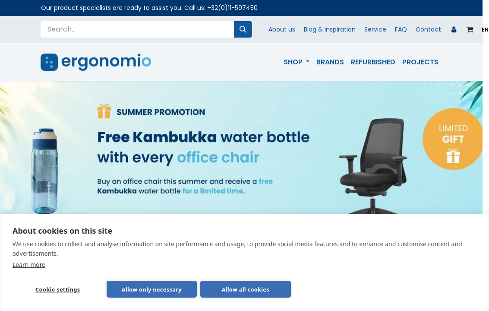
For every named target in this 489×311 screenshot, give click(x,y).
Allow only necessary (152, 289)
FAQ (401, 29)
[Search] (243, 29)
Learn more (29, 264)
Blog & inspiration (330, 29)
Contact (428, 29)
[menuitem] (296, 62)
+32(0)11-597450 (232, 7)
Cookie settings (57, 289)
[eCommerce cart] (469, 29)
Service (375, 29)
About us (281, 29)
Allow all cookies (245, 289)
